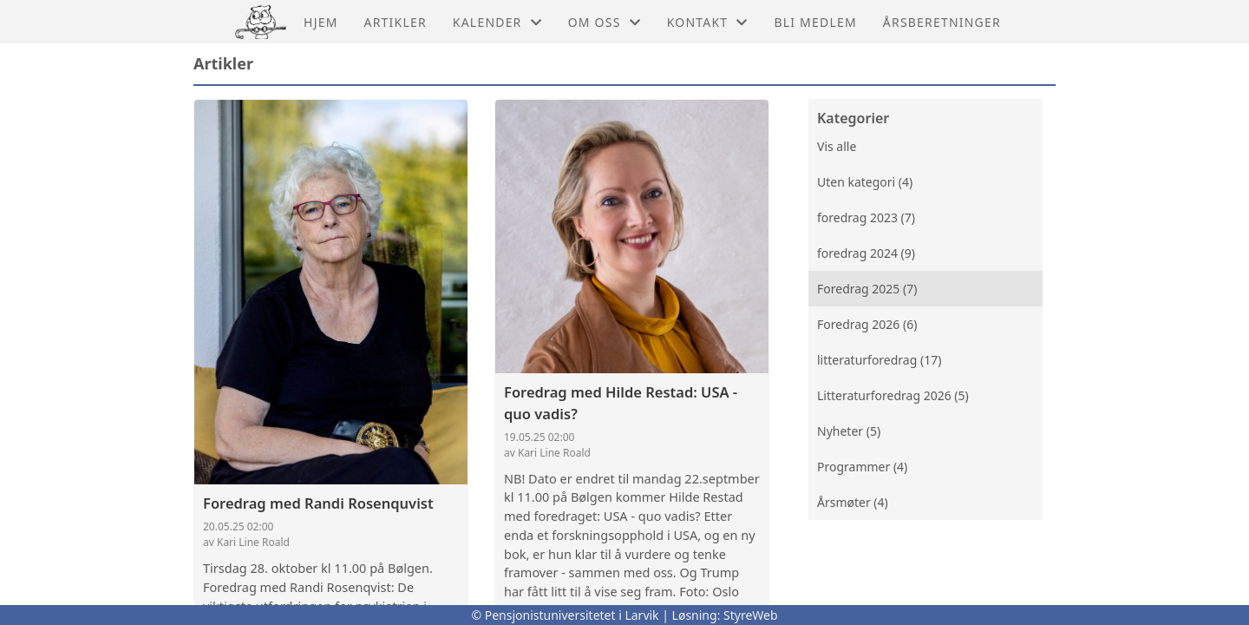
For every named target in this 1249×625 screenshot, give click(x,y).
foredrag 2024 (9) (866, 253)
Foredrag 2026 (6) (867, 324)
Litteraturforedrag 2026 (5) (893, 395)
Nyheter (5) (848, 431)
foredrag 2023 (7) (866, 217)
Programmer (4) (862, 466)
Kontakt (708, 22)
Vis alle (836, 146)
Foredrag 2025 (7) (867, 288)
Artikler (395, 22)
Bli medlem (815, 22)
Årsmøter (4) (852, 502)
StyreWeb (750, 615)
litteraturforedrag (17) (879, 360)
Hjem (320, 22)
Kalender (497, 22)
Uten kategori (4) (864, 182)
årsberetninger (942, 22)
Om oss (604, 22)
